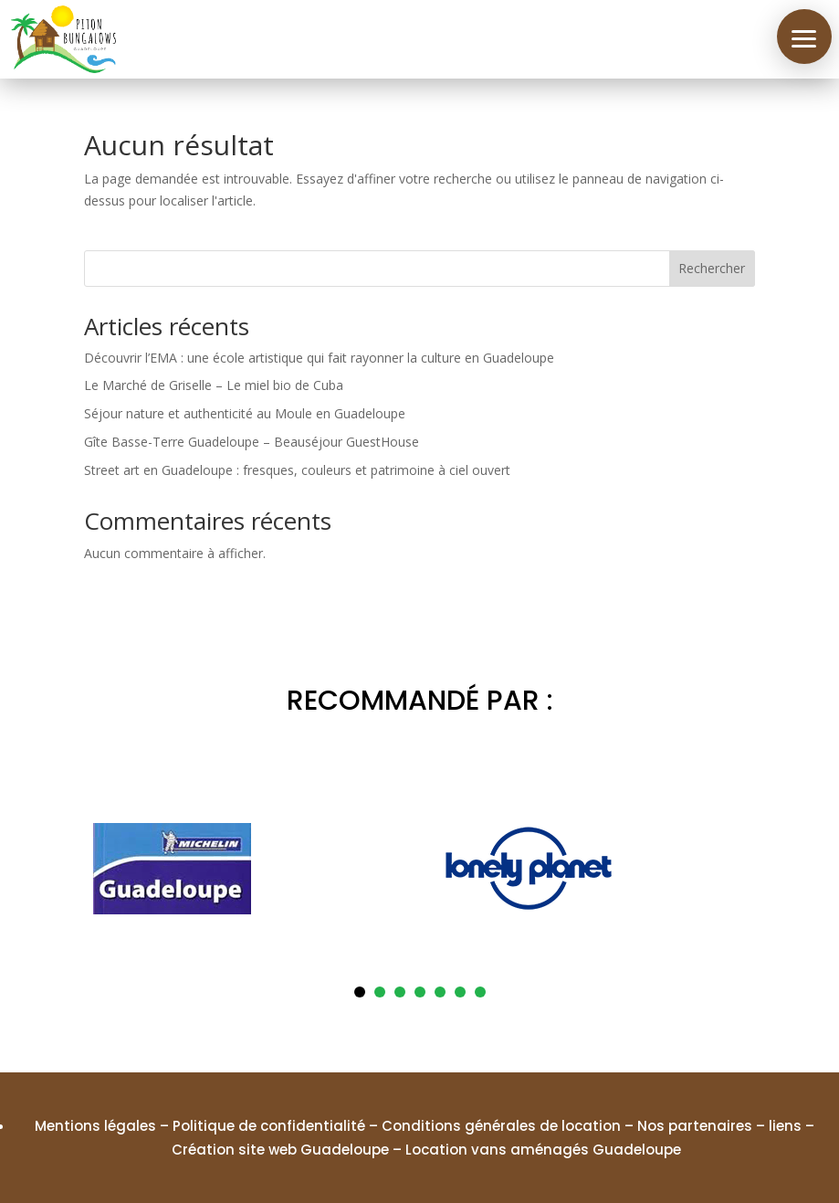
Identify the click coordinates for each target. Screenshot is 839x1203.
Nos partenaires (694, 1125)
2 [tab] (379, 992)
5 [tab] (440, 992)
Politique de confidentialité (269, 1125)
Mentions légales (95, 1125)
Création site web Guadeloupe (280, 1149)
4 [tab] (419, 992)
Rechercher (711, 268)
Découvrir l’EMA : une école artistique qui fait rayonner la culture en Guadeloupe (319, 357)
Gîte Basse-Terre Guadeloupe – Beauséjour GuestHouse (251, 441)
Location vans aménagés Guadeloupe (543, 1149)
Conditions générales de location (501, 1125)
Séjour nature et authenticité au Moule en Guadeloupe (244, 413)
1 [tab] (359, 992)
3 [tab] (399, 992)
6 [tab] (460, 992)
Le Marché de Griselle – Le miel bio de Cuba (213, 385)
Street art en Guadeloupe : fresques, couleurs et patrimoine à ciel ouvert (297, 470)
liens (785, 1125)
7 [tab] (480, 992)
